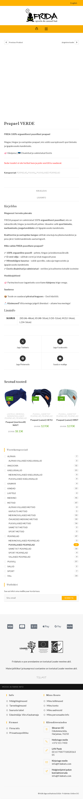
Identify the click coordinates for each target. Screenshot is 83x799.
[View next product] (77, 42)
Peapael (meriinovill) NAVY (16, 423)
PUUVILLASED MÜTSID (20, 523)
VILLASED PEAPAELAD (19, 557)
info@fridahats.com (61, 776)
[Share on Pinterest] (23, 361)
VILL (9, 576)
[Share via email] (60, 361)
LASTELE (11, 414)
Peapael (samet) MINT (67, 420)
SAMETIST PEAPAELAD (40, 415)
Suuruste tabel (16, 710)
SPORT (10, 571)
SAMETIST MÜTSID (18, 527)
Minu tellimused (55, 701)
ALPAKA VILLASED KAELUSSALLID (25, 461)
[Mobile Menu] (46, 29)
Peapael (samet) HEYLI (41, 420)
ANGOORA (12, 465)
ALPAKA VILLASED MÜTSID (22, 507)
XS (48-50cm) (41, 318)
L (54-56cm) (25, 322)
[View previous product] (6, 42)
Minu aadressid (54, 710)
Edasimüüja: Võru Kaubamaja (24, 714)
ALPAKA (11, 456)
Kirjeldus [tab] (41, 191)
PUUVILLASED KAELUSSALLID (23, 479)
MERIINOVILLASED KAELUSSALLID (25, 475)
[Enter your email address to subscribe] (41, 598)
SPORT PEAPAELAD (18, 553)
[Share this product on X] (23, 344)
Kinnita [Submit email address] (69, 598)
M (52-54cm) (68, 318)
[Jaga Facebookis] (60, 344)
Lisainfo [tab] (41, 198)
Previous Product (16, 42)
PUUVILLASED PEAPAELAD (48, 173)
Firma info (14, 728)
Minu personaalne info (58, 714)
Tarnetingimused (17, 705)
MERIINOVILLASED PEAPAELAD (14, 417)
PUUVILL (32, 173)
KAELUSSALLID (14, 470)
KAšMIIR (11, 483)
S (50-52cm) (55, 318)
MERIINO (20, 414)
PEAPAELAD (22, 173)
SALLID (10, 566)
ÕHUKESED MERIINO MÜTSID (23, 519)
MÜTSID (11, 503)
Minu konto (52, 705)
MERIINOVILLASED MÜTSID (22, 515)
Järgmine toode (68, 42)
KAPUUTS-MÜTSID (18, 511)
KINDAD (11, 488)
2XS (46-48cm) (26, 318)
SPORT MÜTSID (16, 531)
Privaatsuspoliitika (18, 732)
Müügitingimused (18, 701)
